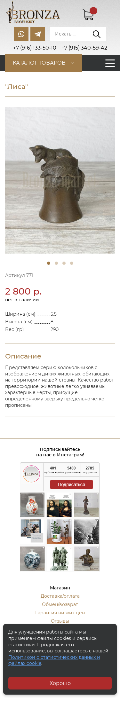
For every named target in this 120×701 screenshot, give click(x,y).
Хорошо (60, 683)
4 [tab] (71, 263)
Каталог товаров (39, 63)
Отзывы (60, 621)
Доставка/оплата (60, 596)
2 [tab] (56, 263)
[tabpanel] (60, 180)
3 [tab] (64, 263)
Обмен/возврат (60, 604)
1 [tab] (48, 263)
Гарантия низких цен (60, 613)
